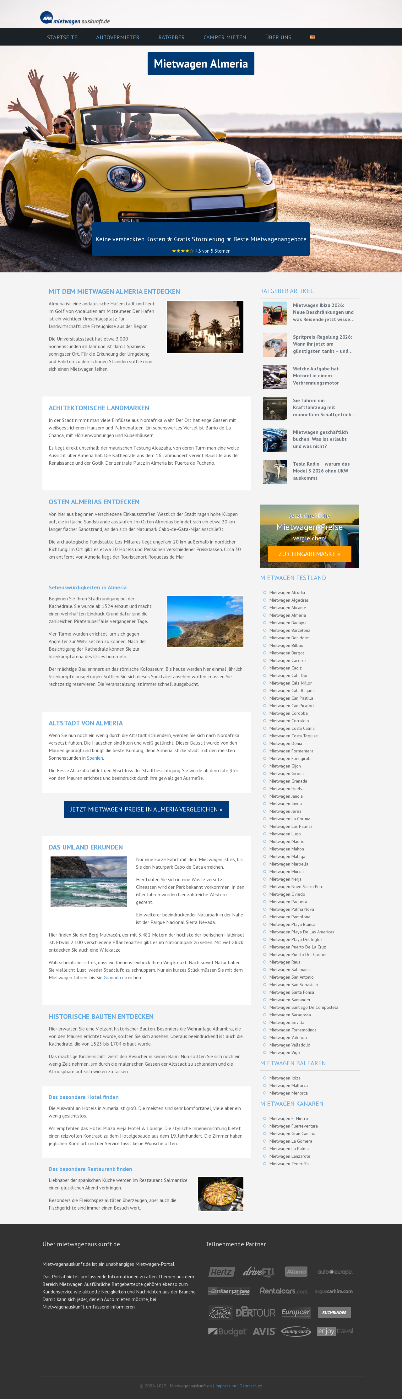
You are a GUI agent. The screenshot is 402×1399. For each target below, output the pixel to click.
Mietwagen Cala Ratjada (292, 690)
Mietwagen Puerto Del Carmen (298, 954)
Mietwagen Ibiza (285, 1078)
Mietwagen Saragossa (290, 1015)
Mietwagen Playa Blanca (292, 924)
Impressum (225, 1386)
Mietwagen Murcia (286, 871)
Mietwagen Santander (290, 1000)
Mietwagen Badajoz (288, 623)
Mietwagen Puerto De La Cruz (297, 947)
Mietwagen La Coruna (289, 819)
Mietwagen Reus (284, 962)
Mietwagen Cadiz (285, 668)
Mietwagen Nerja (285, 879)
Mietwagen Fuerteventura (293, 1126)
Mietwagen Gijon (285, 766)
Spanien (95, 758)
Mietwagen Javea (285, 803)
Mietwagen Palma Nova (291, 909)
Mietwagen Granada (288, 781)
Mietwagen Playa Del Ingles (296, 939)
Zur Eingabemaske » (309, 554)
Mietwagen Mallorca (288, 1085)
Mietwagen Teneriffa (289, 1164)
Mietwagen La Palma (289, 1148)
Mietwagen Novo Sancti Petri (296, 886)
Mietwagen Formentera (291, 751)
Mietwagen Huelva (287, 788)
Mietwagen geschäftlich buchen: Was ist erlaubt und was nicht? (320, 439)
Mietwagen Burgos (287, 653)
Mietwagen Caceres (288, 660)
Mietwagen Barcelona (289, 630)
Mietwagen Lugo (285, 834)
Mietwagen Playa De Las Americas (301, 932)
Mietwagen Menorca (288, 1093)
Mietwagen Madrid (287, 841)
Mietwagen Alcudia (287, 592)
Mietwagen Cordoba (288, 713)
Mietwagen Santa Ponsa (291, 992)
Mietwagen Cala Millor (290, 683)
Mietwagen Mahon (286, 849)
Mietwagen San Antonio (291, 977)
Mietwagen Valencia (288, 1037)
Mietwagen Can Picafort (291, 705)
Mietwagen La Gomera (290, 1141)
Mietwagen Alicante (287, 607)
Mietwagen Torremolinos (293, 1030)
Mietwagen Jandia (286, 796)
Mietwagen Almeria (287, 615)
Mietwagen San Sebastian (293, 984)
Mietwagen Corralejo (289, 721)
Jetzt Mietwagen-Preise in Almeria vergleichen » (146, 809)
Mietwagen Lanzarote (289, 1156)
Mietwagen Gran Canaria (292, 1133)
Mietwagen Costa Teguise (293, 736)
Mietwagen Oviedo (287, 894)
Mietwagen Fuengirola (290, 758)
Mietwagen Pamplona (289, 917)
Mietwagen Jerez (285, 811)
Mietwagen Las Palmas (290, 826)
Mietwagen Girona (286, 773)
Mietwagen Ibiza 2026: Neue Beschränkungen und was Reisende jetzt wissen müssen (323, 312)
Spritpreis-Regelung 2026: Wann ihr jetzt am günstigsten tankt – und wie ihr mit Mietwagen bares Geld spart (322, 344)
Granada (112, 977)
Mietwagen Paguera (288, 901)
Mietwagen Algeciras (289, 600)
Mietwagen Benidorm (289, 638)
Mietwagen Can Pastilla (291, 698)
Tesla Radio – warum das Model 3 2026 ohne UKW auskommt (321, 471)
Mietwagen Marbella (288, 864)
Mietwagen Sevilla (286, 1022)
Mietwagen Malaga (287, 856)
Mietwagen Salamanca (290, 969)
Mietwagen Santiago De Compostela (303, 1007)
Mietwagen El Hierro (288, 1118)
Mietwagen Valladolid (289, 1045)
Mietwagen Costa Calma (292, 728)
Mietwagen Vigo (284, 1052)
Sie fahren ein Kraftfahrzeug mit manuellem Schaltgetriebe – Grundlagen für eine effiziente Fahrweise (323, 407)
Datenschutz (251, 1386)
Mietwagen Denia (285, 743)
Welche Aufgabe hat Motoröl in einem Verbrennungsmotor (316, 375)
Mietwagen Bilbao (286, 645)
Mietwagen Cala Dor (288, 675)
